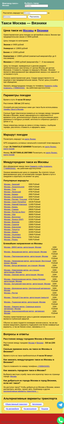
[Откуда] (35, 13)
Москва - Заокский (12, 184)
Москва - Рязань (11, 240)
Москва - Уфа (10, 214)
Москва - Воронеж (11, 222)
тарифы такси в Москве (13, 109)
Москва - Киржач (11, 194)
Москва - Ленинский (12, 192)
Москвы (28, 30)
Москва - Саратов (11, 224)
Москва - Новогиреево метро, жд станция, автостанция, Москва (22, 271)
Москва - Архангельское (14, 187)
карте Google (8, 149)
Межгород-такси (9, 3)
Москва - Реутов (11, 293)
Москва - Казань (11, 207)
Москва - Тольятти (12, 230)
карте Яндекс (30, 139)
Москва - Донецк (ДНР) (14, 219)
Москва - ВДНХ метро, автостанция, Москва (22, 247)
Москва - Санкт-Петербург (15, 202)
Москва (5, 5)
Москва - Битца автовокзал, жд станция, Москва (24, 265)
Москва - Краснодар (12, 227)
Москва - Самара (11, 209)
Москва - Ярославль (12, 237)
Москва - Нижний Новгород (15, 204)
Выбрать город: (32, 3)
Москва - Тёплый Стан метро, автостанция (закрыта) (26, 297)
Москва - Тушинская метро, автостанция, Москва (24, 302)
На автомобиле (12, 409)
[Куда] (15, 16)
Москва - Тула (10, 189)
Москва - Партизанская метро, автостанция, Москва (26, 256)
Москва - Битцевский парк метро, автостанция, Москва (27, 284)
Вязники (42, 30)
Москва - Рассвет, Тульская (15, 199)
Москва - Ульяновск (12, 235)
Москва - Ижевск (11, 232)
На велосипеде (30, 409)
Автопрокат (37, 404)
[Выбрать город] (36, 5)
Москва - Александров (13, 197)
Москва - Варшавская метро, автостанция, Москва (25, 252)
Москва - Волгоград (12, 217)
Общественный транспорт (16, 404)
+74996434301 (43, 366)
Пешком (44, 409)
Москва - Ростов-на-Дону (14, 212)
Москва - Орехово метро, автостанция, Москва (24, 275)
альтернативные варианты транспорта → (20, 391)
